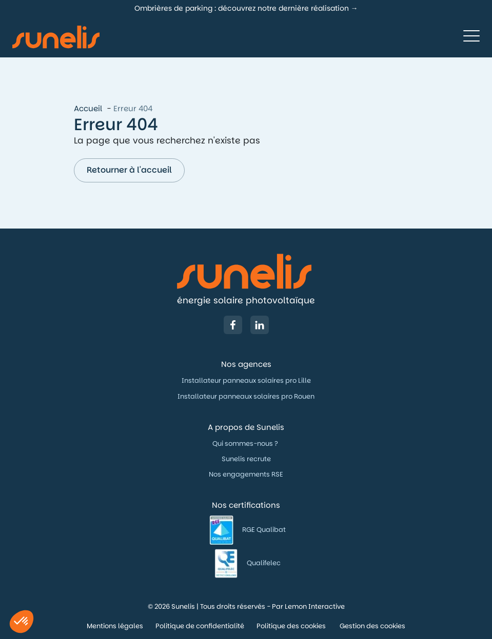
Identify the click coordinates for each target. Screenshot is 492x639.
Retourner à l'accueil (129, 170)
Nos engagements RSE (246, 474)
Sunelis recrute (246, 459)
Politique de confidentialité (199, 626)
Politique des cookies (292, 626)
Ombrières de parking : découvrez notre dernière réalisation (241, 8)
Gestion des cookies (372, 626)
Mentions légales (115, 626)
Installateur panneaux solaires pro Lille (246, 380)
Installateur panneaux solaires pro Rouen (246, 396)
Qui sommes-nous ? (246, 443)
